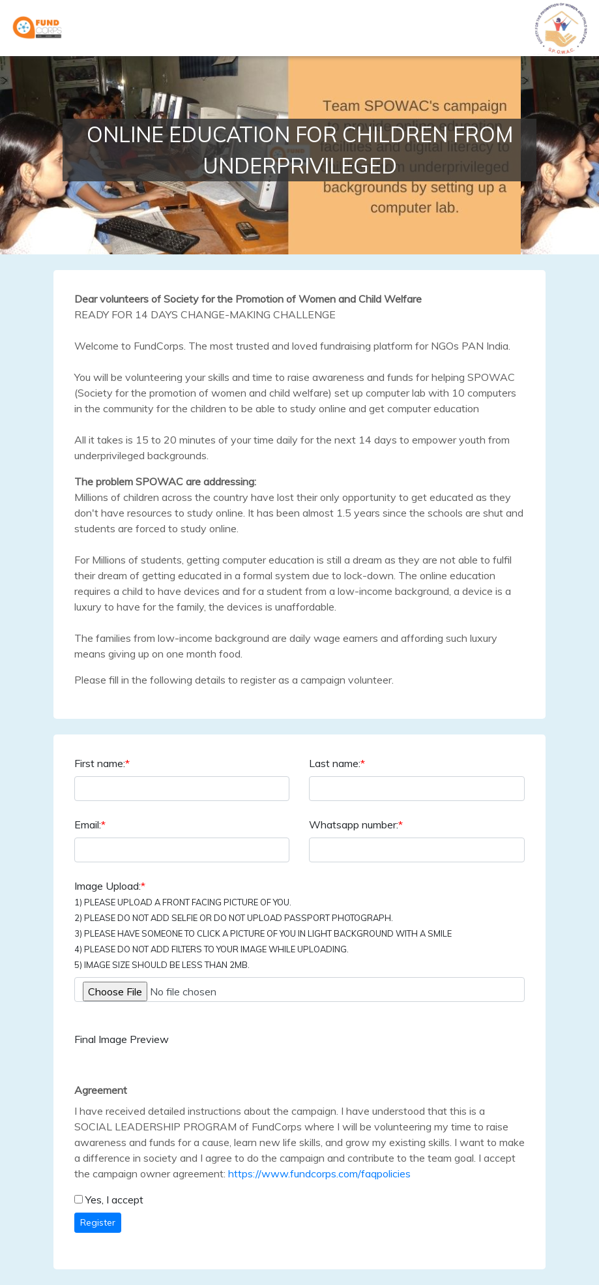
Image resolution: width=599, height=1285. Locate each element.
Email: (90, 824)
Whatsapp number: (356, 824)
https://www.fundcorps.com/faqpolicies (319, 1173)
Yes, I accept (114, 1199)
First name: (102, 763)
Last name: (337, 763)
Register (97, 1222)
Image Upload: (263, 924)
